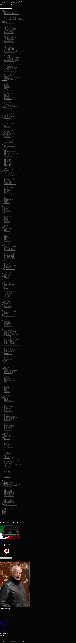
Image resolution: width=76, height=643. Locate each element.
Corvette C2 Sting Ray (8, 182)
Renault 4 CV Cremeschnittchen (9, 432)
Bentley (3, 144)
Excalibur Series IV (7, 213)
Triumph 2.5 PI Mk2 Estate (8, 451)
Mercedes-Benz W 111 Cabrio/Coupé (10, 344)
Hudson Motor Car (5, 279)
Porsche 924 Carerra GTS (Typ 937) (10, 415)
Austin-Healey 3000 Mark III (9, 142)
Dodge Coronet (6, 189)
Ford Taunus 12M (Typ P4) (8, 252)
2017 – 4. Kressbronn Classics (9, 61)
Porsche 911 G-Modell (8, 419)
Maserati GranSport (7, 322)
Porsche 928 (6, 424)
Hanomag (3, 273)
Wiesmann (4, 480)
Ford (3, 245)
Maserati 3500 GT (7, 321)
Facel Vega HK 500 (7, 86)
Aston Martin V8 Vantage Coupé (9, 123)
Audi (3, 124)
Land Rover (4, 314)
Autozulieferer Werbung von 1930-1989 (10, 505)
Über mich (4, 511)
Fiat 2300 (5, 239)
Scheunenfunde (4, 73)
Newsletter (4, 21)
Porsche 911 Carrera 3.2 (8, 411)
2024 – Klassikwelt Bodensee (9, 33)
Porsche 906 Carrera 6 (8, 410)
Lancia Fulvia (6, 313)
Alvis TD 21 (6, 120)
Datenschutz (4, 513)
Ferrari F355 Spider (7, 224)
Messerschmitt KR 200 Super (9, 93)
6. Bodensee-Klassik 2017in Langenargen (8, 63)
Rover (3, 437)
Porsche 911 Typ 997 (7, 413)
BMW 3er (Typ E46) (7, 162)
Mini (3, 356)
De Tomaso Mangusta (7, 210)
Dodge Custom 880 (7, 190)
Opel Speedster (6, 387)
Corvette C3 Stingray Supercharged (10, 184)
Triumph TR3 (6, 454)
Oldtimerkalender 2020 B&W (9, 490)
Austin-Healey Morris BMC (6, 134)
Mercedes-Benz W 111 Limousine (9, 343)
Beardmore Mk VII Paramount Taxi (10, 82)
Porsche (3, 404)
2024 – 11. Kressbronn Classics (9, 32)
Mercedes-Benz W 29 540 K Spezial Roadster (11, 334)
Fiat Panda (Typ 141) (7, 234)
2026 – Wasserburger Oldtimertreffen (10, 24)
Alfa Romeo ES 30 (7, 110)
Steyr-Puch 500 (6, 236)
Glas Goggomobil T (7, 272)
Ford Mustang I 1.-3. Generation (9, 258)
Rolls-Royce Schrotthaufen (8, 435)
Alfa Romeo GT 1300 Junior (9, 111)
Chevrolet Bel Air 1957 (8, 176)
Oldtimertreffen (4, 22)
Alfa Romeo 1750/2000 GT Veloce (10, 113)
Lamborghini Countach (8, 306)
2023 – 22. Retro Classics (8, 41)
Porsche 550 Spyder (7, 408)
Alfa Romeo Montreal (7, 112)
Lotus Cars (4, 315)
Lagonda (3, 302)
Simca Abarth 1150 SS (8, 447)
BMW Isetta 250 (7, 152)
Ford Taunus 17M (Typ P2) (8, 248)
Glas (3, 268)
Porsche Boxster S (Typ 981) (9, 425)
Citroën (3, 195)
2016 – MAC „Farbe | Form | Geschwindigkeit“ (12, 18)
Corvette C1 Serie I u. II (8, 181)
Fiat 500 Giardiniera (7, 241)
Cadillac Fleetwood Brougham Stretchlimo (11, 175)
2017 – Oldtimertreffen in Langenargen (10, 65)
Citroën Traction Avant (8, 196)
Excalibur (3, 212)
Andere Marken (4, 80)
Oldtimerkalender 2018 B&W (9, 496)
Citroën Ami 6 (6, 197)
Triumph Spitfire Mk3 (7, 453)
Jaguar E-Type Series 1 (8, 292)
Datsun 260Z (6, 208)
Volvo (3, 473)
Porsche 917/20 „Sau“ (7, 422)
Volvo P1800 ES (7, 477)
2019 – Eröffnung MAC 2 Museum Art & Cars (11, 14)
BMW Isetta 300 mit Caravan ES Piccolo (11, 153)
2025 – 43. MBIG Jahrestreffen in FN (10, 25)
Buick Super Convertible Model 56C (10, 265)
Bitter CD (6, 148)
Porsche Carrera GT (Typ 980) (9, 426)
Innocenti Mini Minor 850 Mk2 (9, 285)
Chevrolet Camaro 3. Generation (9, 177)
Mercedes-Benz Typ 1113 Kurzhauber (10, 371)
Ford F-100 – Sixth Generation (9, 257)
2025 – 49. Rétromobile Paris (9, 30)
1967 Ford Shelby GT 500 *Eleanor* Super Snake (12, 246)
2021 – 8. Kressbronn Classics (9, 47)
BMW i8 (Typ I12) (7, 165)
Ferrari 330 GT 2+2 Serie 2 (8, 216)
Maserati (3, 320)
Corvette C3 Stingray (7, 183)
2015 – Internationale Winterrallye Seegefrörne (11, 72)
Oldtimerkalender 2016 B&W (9, 499)
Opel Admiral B (6, 388)
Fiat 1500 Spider (7, 231)
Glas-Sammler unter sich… (8, 78)
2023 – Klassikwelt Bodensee (9, 38)
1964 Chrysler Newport (8, 186)
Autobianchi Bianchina (8, 228)
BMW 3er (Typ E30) (7, 158)
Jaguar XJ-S (6, 287)
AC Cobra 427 (6, 104)
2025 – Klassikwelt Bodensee (9, 26)
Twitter (3, 638)
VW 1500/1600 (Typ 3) (8, 462)
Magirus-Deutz (4, 319)
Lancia (3, 310)
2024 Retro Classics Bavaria (8, 31)
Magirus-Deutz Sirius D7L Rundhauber (10, 370)
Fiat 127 (5, 230)
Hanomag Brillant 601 (8, 274)
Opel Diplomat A (7, 377)
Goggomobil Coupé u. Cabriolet (9, 269)
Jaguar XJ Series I (7, 290)
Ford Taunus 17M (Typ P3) (8, 249)
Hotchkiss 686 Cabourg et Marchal (10, 278)
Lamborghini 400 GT (7, 305)
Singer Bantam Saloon (8, 99)
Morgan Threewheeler (7, 362)
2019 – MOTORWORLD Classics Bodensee (11, 55)
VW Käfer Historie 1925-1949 (9, 456)
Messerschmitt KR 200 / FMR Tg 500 (10, 92)
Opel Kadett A (6, 379)
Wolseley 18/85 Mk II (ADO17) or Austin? (11, 139)
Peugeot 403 (6, 399)
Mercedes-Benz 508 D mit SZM (9, 372)
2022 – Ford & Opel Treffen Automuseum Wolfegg (12, 44)
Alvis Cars (4, 117)
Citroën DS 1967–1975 (8, 200)
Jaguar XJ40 (6, 288)
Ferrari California (7, 221)
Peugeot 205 (6, 402)
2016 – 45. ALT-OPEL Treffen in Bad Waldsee (11, 70)
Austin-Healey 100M (7, 135)
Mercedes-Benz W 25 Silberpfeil (9, 333)
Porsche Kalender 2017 (8, 498)
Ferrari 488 (6, 218)
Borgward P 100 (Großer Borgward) (10, 167)
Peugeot (3, 397)
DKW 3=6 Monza (7, 131)
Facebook (3, 637)
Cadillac (3, 171)
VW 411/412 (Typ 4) (7, 463)
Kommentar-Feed (5, 630)
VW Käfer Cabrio (7, 458)
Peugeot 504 (6, 398)
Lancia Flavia (6, 312)
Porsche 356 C (6, 407)
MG (3, 352)
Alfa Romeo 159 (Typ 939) (8, 108)
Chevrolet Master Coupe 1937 (9, 178)
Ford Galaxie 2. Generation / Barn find (10, 259)
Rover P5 (5, 438)
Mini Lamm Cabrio (7, 358)
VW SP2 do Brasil (7, 470)
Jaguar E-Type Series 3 (8, 291)
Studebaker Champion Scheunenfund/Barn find (12, 77)
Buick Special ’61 (7, 264)
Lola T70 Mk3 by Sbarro (8, 90)
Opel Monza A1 (6, 383)
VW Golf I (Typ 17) (7, 466)
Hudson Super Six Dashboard (9, 280)
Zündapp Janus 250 (7, 102)
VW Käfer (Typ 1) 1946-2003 (9, 457)
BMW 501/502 (6, 154)
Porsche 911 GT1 (7, 420)
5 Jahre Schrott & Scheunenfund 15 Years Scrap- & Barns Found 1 (9, 75)
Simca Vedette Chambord (8, 448)
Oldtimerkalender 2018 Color (9, 495)
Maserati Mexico (7, 325)
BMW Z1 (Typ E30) (7, 159)
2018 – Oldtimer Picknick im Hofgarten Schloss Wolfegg (13, 57)
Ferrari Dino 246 (7, 222)
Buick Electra (6, 262)
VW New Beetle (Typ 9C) (8, 472)
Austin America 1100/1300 (8, 140)
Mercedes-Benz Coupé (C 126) (9, 351)
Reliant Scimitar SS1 (7, 97)
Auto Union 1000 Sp (7, 132)
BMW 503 (6, 150)
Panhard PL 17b (7, 95)
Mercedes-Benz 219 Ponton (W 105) (10, 341)
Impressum (4, 514)
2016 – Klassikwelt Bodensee (9, 69)
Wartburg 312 (6, 101)
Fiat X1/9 (5, 235)
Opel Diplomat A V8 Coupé (8, 378)
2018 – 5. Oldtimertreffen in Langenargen (11, 59)
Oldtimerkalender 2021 (8, 488)
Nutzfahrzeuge (4, 368)
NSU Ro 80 (6, 364)
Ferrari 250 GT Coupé (7, 215)
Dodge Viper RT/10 (7, 192)
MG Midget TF (6, 353)
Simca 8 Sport (6, 446)
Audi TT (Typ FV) (7, 129)
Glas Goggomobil (7, 271)
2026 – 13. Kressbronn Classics (9, 23)
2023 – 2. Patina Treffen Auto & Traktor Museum (12, 35)
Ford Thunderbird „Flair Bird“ (9, 255)
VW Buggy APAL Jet (7, 471)
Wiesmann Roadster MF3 (8, 482)
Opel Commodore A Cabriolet (9, 375)
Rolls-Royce (4, 434)
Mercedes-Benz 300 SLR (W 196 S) (10, 337)
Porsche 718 (6, 409)
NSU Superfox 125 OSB (8, 366)
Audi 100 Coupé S (7, 126)
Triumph (3, 450)
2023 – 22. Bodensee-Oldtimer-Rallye (10, 37)
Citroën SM (6, 202)
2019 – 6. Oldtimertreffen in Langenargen (11, 54)
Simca (3, 445)
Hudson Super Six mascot (8, 282)
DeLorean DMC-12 (7, 85)
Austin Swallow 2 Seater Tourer (9, 299)
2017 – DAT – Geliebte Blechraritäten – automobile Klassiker (10, 486)
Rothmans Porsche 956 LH (8, 428)
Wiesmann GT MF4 (7, 481)
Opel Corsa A (6, 376)
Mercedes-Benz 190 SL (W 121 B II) (10, 338)
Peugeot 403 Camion (7, 400)
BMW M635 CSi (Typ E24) (8, 157)
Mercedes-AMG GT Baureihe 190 (9, 330)
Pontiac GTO (6, 267)
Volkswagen (4, 455)
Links (3, 503)
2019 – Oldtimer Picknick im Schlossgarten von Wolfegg (13, 51)
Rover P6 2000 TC (7, 439)
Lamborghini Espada (7, 307)
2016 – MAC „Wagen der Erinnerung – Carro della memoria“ (14, 19)
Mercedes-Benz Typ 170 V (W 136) (10, 332)
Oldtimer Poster (4, 504)
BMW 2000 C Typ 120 (8, 156)
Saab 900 (5, 441)
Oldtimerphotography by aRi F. (11, 2)
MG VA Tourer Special (8, 354)
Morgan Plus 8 (6, 361)
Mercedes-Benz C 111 (7, 348)
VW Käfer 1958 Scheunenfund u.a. (10, 79)
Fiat (3, 227)
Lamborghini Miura (7, 309)
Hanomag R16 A (7, 275)
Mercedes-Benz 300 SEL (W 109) (9, 346)
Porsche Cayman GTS (7, 427)
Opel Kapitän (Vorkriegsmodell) (9, 390)
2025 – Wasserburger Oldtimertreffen (10, 28)
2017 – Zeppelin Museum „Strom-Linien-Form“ (12, 17)
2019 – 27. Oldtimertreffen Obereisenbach (11, 50)
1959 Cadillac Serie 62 (8, 172)
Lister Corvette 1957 (7, 87)
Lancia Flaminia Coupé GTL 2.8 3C (10, 311)
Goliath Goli (6, 168)
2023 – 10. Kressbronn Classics (9, 36)
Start (3, 10)
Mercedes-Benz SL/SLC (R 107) (9, 349)
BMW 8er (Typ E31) (7, 163)
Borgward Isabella (7, 170)
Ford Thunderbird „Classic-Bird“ (9, 253)
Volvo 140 (6, 474)
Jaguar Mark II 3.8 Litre (8, 294)
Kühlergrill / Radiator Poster (8, 506)
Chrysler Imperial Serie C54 (8, 187)
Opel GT (5, 389)
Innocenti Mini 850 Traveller (9, 284)
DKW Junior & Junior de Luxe (9, 133)
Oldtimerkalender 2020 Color (9, 491)
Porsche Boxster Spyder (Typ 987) (9, 416)
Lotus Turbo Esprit (7, 318)
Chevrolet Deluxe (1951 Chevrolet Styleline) (11, 179)
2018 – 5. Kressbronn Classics (9, 56)
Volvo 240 (6, 475)
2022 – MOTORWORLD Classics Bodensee (11, 45)
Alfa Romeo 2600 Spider (8, 109)
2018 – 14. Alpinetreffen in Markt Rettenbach (11, 60)
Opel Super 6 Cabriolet (8, 395)
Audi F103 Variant (7, 128)
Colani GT (6, 83)
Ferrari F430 (6, 225)
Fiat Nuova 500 (6, 244)
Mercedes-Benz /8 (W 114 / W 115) (10, 347)
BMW (3, 149)
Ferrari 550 (6, 219)
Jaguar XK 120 (6, 296)
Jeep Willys (4, 300)
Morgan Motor (4, 360)
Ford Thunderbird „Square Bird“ (9, 254)
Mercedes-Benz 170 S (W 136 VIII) (10, 331)
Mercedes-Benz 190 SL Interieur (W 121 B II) (11, 339)
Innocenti (3, 283)
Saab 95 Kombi (6, 442)
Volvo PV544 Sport (7, 479)
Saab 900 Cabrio (7, 444)
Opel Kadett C (6, 381)
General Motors (4, 260)
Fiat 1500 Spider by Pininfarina (9, 232)
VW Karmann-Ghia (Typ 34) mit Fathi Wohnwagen (12, 464)
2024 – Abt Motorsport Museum (9, 13)
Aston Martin (4, 121)
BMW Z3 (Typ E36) (7, 160)
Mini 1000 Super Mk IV (8, 357)
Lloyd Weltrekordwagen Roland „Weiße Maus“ (12, 169)
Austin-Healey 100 (7, 141)
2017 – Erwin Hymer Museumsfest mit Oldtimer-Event (13, 64)
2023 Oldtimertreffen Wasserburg (9, 39)
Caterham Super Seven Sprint (9, 316)
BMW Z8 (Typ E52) (7, 164)
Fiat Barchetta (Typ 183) (8, 233)
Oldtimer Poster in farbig (8, 508)
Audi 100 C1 (6, 125)
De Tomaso (4, 209)
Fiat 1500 (5, 238)
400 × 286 (2, 520)
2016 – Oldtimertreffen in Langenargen (10, 71)
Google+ (3, 639)
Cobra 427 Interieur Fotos (8, 105)
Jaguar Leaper (6, 297)
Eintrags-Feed (4, 629)
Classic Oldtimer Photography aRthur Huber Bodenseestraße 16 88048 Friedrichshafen (5, 623)
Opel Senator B (6, 394)
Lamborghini (4, 304)
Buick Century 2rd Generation (9, 261)
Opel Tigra (6, 396)
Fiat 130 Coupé (6, 237)
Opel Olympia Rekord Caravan (9, 384)
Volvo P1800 (6, 476)
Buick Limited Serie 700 (8, 263)
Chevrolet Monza (7, 180)
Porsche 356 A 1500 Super (8, 406)
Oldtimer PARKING (7, 507)
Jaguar (3, 286)
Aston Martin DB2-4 (7, 122)
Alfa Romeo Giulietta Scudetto (9, 114)
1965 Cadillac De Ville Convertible (10, 174)
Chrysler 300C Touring (8, 194)
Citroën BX (6, 205)
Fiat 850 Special (7, 243)
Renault (3, 429)
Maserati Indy (6, 328)
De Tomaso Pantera (7, 211)
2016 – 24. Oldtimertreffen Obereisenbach (11, 67)
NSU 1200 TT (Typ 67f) (8, 365)
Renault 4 (5, 431)
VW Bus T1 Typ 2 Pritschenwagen (9, 460)
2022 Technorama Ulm (8, 46)
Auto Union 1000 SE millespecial (9, 130)
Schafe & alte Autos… (8, 76)
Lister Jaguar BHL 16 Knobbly (9, 89)
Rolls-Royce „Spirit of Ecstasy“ (9, 436)
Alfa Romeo (4, 107)
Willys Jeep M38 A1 (7, 301)
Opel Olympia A (7, 392)
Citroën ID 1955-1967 (7, 201)
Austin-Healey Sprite (7, 137)
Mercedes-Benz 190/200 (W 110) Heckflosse (11, 345)
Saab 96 (5, 443)
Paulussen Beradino (7, 96)
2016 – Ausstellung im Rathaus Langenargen (11, 487)
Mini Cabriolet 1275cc (8, 359)
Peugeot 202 (6, 403)
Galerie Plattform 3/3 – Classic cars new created (12, 484)
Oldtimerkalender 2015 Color (9, 502)
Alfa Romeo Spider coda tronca (9, 116)
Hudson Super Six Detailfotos (9, 281)
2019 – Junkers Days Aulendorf (9, 52)
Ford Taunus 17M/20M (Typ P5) (9, 250)
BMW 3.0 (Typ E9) (7, 161)
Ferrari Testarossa (7, 226)
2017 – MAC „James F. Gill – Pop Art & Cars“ (11, 16)
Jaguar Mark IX (6, 298)
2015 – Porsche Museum (8, 20)
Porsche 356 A (6, 405)
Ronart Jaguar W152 (7, 98)
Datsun (3, 206)
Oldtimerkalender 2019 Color (9, 492)
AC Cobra (4, 103)
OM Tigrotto (6, 369)
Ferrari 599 (6, 220)
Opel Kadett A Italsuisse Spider (9, 380)
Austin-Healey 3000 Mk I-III (9, 136)
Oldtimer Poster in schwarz (8, 509)
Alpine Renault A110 (7, 430)
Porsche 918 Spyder (7, 423)
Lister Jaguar (6, 88)
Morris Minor (6, 143)
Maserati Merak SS (7, 324)
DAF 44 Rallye (6, 84)
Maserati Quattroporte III (8, 326)
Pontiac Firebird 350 (7, 266)
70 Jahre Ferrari (6, 214)
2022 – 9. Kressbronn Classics (9, 42)
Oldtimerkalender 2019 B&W (9, 494)
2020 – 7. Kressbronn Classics (9, 48)
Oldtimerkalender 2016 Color (9, 500)
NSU (3, 363)
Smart (3, 449)
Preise (3, 510)
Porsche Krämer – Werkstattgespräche (10, 417)
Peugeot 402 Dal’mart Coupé (9, 401)
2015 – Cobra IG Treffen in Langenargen (10, 106)
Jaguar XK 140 (6, 295)
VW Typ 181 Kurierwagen (8, 469)
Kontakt (3, 512)
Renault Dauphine (7, 433)
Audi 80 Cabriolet (7, 127)
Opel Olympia (6, 391)
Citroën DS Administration (8, 199)
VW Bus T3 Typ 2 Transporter (9, 461)
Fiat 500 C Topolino (7, 240)
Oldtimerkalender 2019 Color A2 (9, 493)
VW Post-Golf (6, 468)
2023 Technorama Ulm (8, 40)
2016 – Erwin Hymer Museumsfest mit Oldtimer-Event (13, 68)
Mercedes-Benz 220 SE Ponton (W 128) (10, 342)
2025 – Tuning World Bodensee (9, 27)
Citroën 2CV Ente (7, 203)
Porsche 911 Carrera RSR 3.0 (9, 418)
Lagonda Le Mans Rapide (8, 303)
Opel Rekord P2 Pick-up (8, 386)
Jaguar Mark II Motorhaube (8, 293)
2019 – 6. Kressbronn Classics (9, 49)
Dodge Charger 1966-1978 (8, 188)
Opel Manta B (6, 382)
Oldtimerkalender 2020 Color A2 (9, 489)
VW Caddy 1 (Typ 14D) (8, 467)
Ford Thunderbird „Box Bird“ (9, 256)
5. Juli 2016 (2, 519)
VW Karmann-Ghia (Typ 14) (9, 465)
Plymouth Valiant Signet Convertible (10, 193)
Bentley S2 (6, 145)
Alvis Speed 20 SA (7, 118)
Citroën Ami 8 (6, 198)
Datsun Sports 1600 (7, 207)
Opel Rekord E (6, 385)
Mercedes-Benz (4, 329)
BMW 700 (6, 155)
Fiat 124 (5, 229)
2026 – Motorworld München (9, 12)
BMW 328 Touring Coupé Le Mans (10, 151)
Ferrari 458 (6, 217)
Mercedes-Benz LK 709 (8, 373)
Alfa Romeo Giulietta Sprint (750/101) (10, 115)
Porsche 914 (6, 414)
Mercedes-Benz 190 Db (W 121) (9, 340)
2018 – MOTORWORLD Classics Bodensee (11, 58)
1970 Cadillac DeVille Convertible (10, 173)
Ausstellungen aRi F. (5, 483)
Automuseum (4, 11)
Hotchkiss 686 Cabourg (8, 277)
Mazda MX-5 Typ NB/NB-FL (9, 91)
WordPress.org (4, 631)
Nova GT (5, 94)
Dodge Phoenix (6, 191)
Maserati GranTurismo (8, 323)
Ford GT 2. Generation (8, 247)
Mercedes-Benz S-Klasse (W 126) (9, 350)
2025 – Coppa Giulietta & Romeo (9, 29)
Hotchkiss (4, 276)
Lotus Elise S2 (6, 317)
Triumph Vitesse (7, 452)
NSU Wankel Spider (7, 367)
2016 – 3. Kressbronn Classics (9, 66)
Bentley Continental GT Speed (9, 146)
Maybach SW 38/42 (7, 335)
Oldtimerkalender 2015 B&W (9, 501)
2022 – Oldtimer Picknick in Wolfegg (10, 43)
